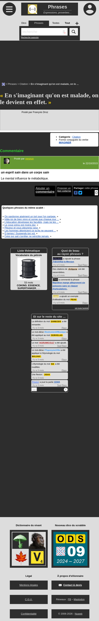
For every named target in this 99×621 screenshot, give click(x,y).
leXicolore (57, 259)
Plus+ (85, 265)
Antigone (72, 269)
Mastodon (79, 598)
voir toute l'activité (81, 308)
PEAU (73, 299)
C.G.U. (29, 598)
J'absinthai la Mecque (63, 262)
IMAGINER (65, 142)
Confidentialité (28, 612)
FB (69, 598)
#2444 (57, 381)
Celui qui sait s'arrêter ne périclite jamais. (27, 236)
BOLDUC (36, 355)
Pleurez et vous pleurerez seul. (21, 227)
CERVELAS (56, 334)
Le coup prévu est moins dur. (20, 224)
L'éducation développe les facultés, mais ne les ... (32, 222)
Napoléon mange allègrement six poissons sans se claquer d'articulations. (69, 285)
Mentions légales (28, 583)
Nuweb (78, 612)
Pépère (35, 381)
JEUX (47, 373)
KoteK (56, 296)
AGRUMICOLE (47, 342)
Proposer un (64, 189)
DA (52, 363)
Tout (80, 265)
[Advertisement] (49, 59)
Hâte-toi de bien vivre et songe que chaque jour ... (32, 219)
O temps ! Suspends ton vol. (20, 233)
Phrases (12, 84)
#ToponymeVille (52, 349)
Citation (23, 84)
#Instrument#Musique (55, 331)
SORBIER (56, 321)
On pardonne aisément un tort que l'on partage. (30, 216)
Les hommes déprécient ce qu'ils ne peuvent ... (30, 230)
